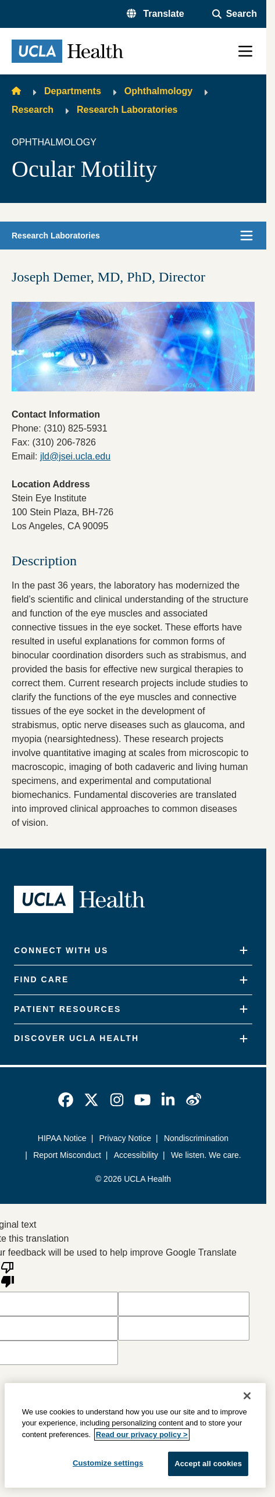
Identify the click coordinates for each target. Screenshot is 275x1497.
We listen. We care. (206, 1155)
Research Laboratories (127, 110)
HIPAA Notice (62, 1138)
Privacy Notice (125, 1138)
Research (32, 110)
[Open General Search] (234, 14)
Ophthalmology (158, 91)
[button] (155, 14)
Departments (72, 91)
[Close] (247, 1396)
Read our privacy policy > (142, 1434)
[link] (65, 1099)
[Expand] (244, 951)
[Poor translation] (8, 1274)
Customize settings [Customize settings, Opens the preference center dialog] (108, 1463)
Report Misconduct (68, 1155)
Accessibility (135, 1155)
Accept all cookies (208, 1463)
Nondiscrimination (196, 1138)
